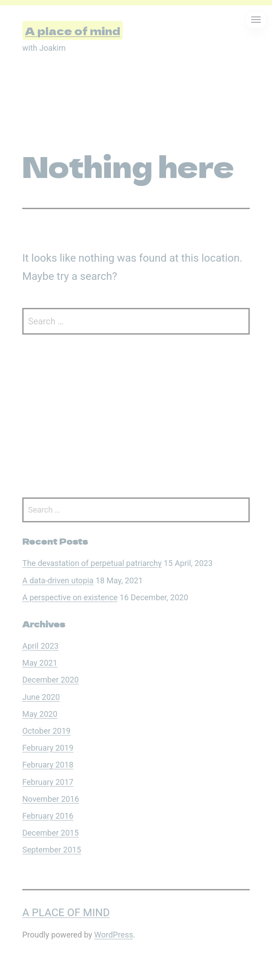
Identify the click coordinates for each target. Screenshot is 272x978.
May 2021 (39, 662)
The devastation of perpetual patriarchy (92, 563)
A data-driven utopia (57, 580)
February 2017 (47, 782)
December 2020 (50, 679)
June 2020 (41, 697)
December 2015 (50, 832)
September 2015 (51, 849)
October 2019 (46, 731)
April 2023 (40, 646)
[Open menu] (256, 19)
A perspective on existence (70, 597)
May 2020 (39, 714)
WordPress (113, 934)
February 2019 (47, 747)
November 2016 (50, 799)
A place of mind (72, 30)
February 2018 (47, 764)
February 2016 (47, 815)
